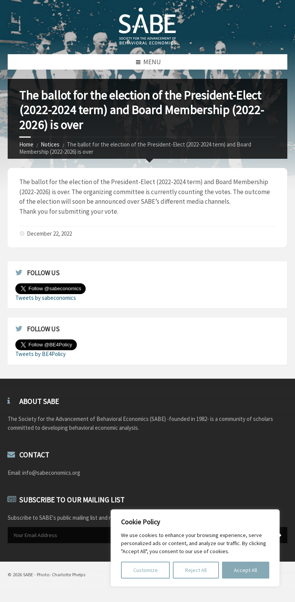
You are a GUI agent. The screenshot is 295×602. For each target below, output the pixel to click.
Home (26, 144)
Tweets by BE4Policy (40, 354)
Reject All (196, 570)
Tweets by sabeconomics (45, 297)
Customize (145, 570)
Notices (50, 144)
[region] (195, 548)
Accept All (245, 570)
